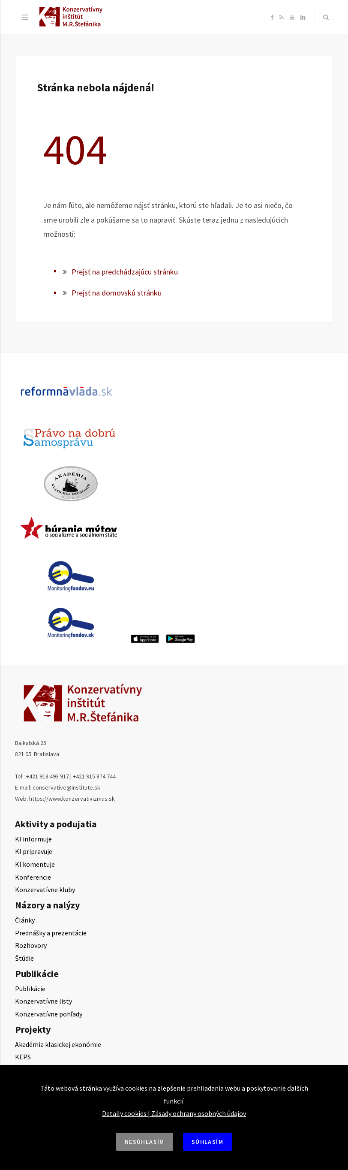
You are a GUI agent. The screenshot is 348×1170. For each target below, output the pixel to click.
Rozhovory (31, 945)
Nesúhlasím (145, 1142)
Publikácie (30, 988)
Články (25, 920)
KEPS (23, 1056)
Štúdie (24, 958)
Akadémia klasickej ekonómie (58, 1044)
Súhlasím (207, 1142)
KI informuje (33, 839)
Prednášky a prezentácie (51, 933)
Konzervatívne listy (43, 1001)
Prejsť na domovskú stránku (117, 293)
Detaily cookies (124, 1113)
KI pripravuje (33, 851)
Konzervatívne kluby (45, 889)
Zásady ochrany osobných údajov (198, 1113)
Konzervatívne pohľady (48, 1014)
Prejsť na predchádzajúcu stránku (125, 272)
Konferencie (33, 877)
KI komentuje (35, 864)
